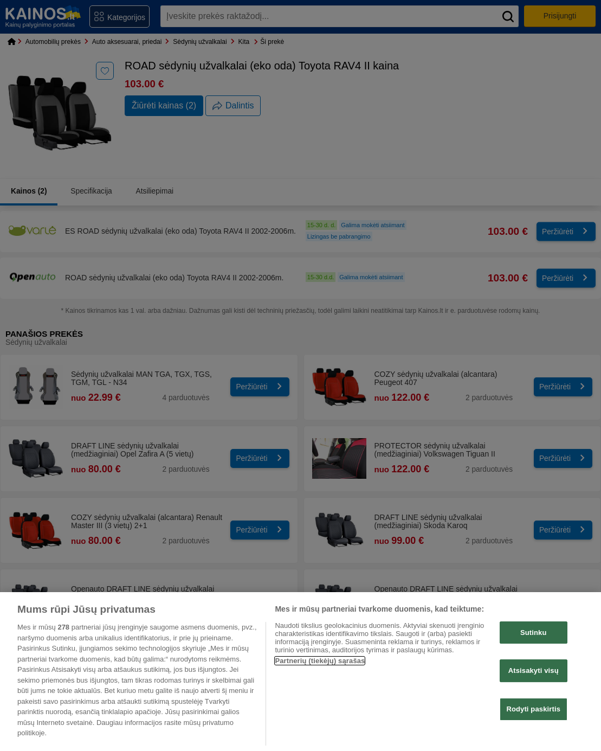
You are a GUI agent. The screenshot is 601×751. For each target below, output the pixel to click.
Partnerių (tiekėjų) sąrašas (320, 661)
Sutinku (533, 632)
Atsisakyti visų (533, 670)
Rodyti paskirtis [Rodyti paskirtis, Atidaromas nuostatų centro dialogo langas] (533, 709)
